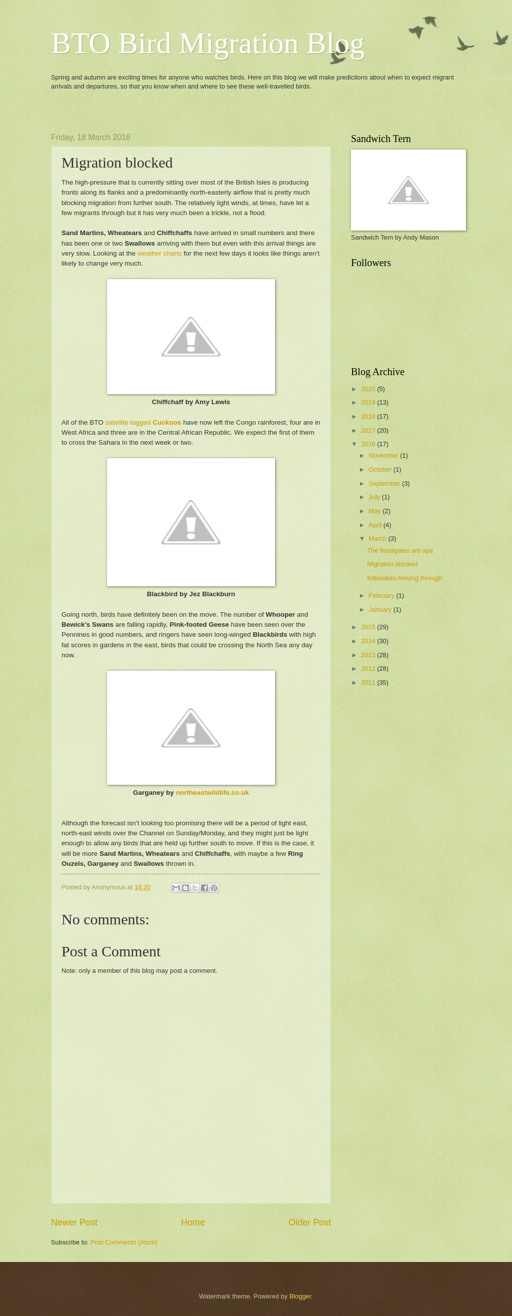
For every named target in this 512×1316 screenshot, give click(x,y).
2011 (369, 682)
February (382, 595)
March (378, 538)
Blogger (301, 1296)
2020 (369, 389)
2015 (369, 627)
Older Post (309, 1222)
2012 (369, 668)
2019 (369, 402)
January (380, 609)
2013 (369, 655)
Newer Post (74, 1222)
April (375, 525)
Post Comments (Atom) (124, 1242)
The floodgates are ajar (400, 550)
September (385, 483)
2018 (369, 416)
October (380, 469)
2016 (369, 444)
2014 (369, 641)
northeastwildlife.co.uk (212, 792)
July (375, 497)
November (384, 455)
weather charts (160, 253)
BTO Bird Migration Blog (207, 43)
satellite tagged (144, 422)
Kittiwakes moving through (404, 578)
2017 (369, 430)
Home (193, 1222)
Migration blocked (392, 564)
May (375, 511)
